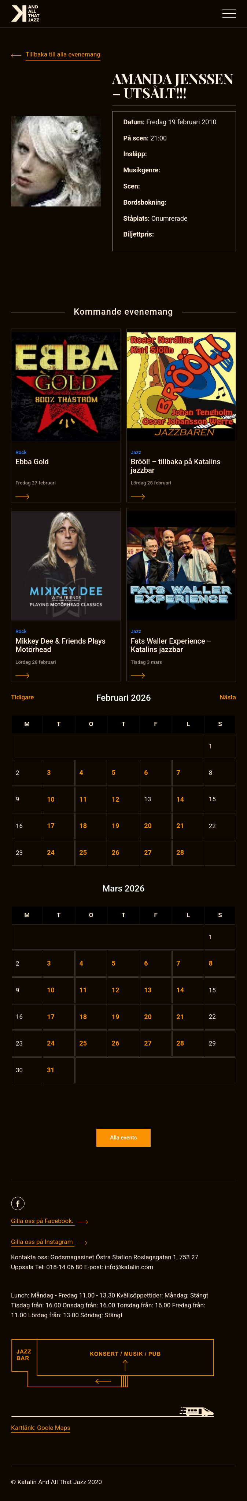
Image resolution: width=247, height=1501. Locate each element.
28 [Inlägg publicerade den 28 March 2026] (180, 1044)
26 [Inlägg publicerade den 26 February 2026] (115, 853)
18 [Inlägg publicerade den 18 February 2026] (83, 827)
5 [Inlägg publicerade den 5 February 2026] (113, 773)
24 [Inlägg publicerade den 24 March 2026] (51, 1044)
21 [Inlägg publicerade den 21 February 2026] (180, 827)
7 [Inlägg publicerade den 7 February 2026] (178, 773)
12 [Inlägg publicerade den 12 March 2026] (115, 991)
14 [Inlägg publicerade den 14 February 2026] (180, 800)
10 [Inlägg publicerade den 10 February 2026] (51, 800)
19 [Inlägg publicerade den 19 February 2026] (115, 827)
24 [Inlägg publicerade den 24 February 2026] (51, 853)
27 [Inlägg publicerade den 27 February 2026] (148, 853)
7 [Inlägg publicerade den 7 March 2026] (178, 964)
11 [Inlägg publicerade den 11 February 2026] (83, 800)
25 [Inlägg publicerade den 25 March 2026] (83, 1044)
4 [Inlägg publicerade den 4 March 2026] (81, 964)
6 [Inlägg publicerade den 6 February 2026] (146, 773)
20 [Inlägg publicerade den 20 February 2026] (148, 827)
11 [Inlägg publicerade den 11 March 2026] (83, 991)
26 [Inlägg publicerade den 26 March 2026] (115, 1044)
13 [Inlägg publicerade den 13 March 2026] (148, 991)
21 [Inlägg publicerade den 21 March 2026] (180, 1017)
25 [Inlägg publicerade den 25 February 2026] (83, 853)
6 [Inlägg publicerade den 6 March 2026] (146, 964)
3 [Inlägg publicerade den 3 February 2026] (49, 773)
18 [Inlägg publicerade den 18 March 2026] (83, 1017)
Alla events (123, 1140)
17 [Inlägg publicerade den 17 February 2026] (51, 827)
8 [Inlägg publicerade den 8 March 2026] (211, 964)
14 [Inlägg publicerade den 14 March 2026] (180, 991)
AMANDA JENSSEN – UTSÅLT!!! (174, 86)
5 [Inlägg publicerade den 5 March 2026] (113, 964)
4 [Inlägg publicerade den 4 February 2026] (81, 773)
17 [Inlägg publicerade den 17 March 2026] (51, 1017)
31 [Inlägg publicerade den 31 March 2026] (51, 1071)
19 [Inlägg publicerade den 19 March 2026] (115, 1017)
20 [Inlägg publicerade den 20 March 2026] (148, 1017)
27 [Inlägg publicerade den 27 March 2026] (148, 1044)
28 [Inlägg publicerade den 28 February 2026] (180, 853)
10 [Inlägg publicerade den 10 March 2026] (51, 991)
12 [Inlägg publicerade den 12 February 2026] (115, 800)
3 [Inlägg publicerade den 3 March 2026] (49, 964)
